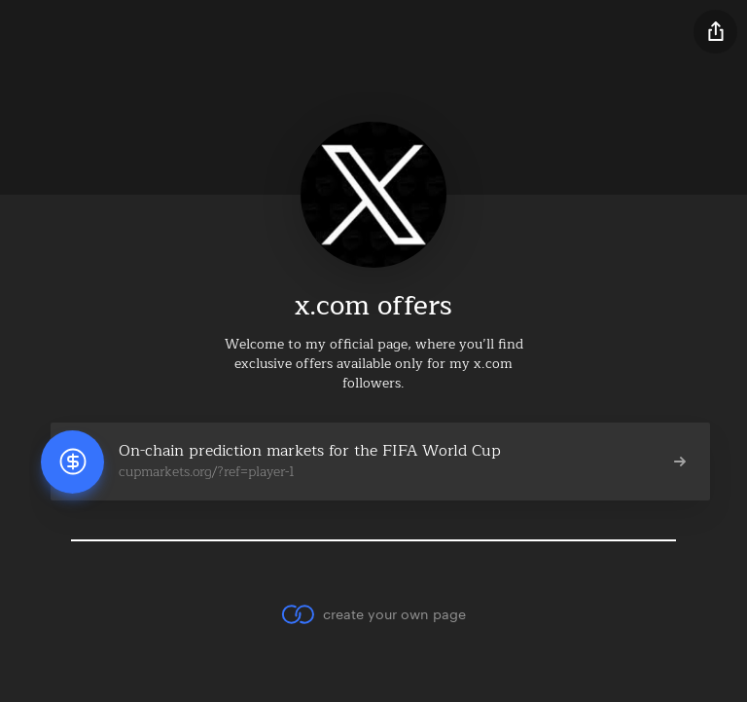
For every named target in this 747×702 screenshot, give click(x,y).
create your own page (373, 614)
